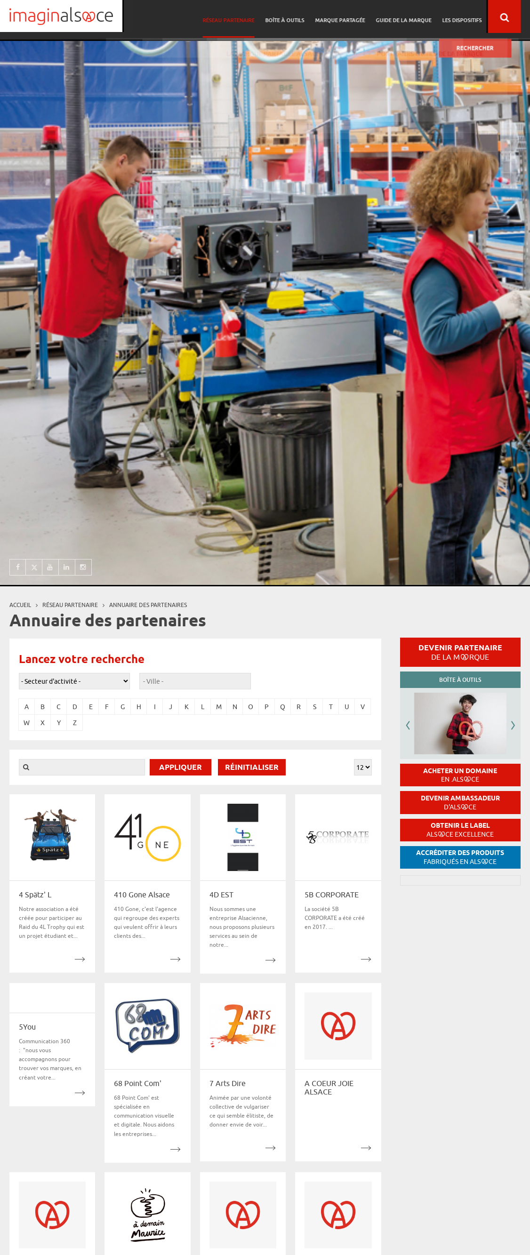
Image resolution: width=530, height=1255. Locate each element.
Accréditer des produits (460, 857)
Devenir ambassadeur (460, 802)
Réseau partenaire (243, 17)
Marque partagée (352, 17)
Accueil (20, 604)
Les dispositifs (471, 17)
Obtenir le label (460, 830)
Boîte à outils (298, 17)
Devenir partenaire (460, 652)
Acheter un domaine (460, 775)
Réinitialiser (252, 768)
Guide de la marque (414, 17)
